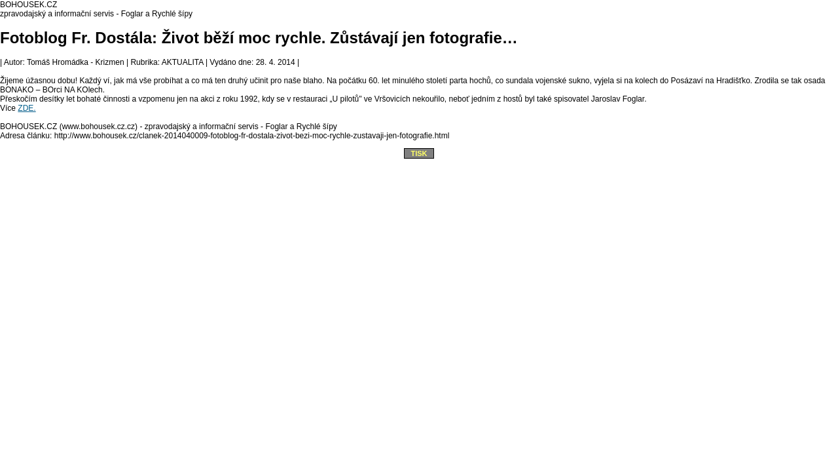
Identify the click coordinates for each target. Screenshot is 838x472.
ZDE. (26, 108)
